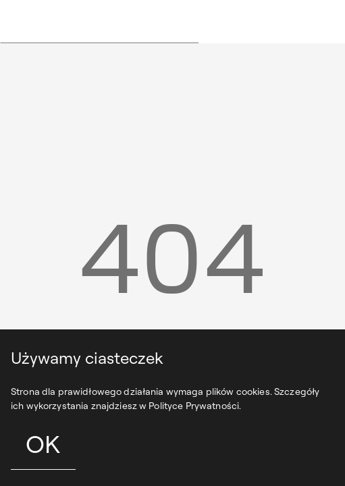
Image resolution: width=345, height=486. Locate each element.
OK (43, 444)
